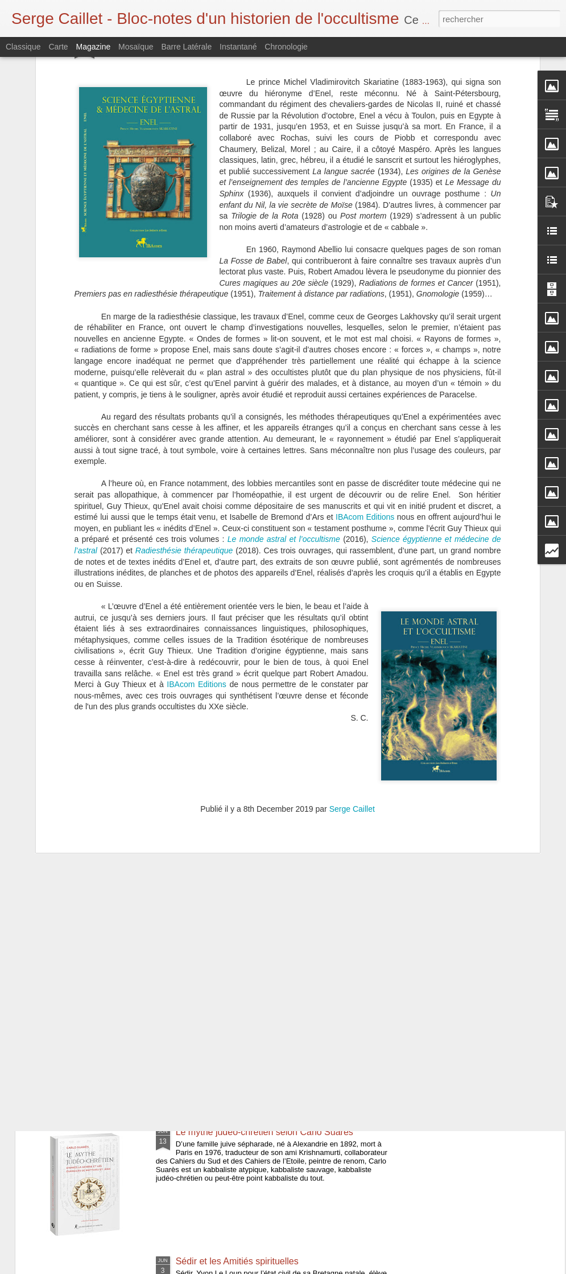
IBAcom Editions (365, 329)
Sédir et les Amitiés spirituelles (237, 1261)
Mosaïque (135, 46)
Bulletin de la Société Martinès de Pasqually (264, 1003)
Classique (23, 46)
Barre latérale (186, 46)
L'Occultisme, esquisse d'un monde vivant (260, 873)
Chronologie (286, 46)
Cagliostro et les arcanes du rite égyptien (258, 744)
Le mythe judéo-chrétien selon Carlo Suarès (264, 1132)
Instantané (238, 46)
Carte (58, 46)
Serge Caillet (352, 621)
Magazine (93, 46)
